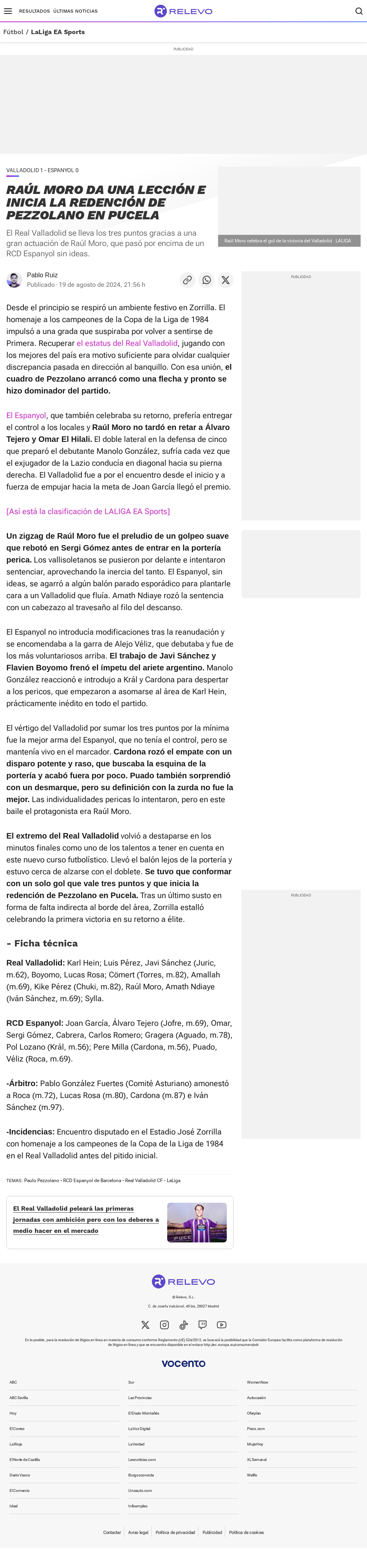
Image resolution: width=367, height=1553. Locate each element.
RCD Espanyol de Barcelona (92, 1180)
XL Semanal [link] (257, 1464)
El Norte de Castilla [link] (25, 1464)
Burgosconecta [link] (141, 1480)
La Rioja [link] (16, 1449)
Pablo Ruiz (42, 275)
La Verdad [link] (136, 1449)
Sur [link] (131, 1387)
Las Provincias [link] (140, 1402)
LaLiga (173, 1180)
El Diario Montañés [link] (143, 1418)
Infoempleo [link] (138, 1511)
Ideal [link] (13, 1511)
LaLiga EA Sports (58, 32)
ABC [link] (13, 1387)
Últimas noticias (75, 11)
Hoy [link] (13, 1418)
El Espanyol (26, 415)
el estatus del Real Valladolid (127, 343)
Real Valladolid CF (144, 1180)
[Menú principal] (8, 11)
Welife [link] (252, 1480)
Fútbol (13, 32)
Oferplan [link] (254, 1418)
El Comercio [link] (20, 1495)
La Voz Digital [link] (139, 1433)
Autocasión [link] (256, 1402)
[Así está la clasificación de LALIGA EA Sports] (88, 511)
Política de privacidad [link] (175, 1537)
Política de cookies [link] (246, 1537)
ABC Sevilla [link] (19, 1402)
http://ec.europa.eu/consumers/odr (231, 1349)
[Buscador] (359, 11)
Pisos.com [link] (256, 1433)
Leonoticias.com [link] (142, 1464)
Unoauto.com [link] (140, 1495)
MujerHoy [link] (255, 1449)
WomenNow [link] (257, 1387)
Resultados (34, 11)
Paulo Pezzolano (41, 1180)
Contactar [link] (112, 1537)
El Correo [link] (17, 1433)
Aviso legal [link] (138, 1537)
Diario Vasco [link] (20, 1480)
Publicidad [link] (212, 1537)
